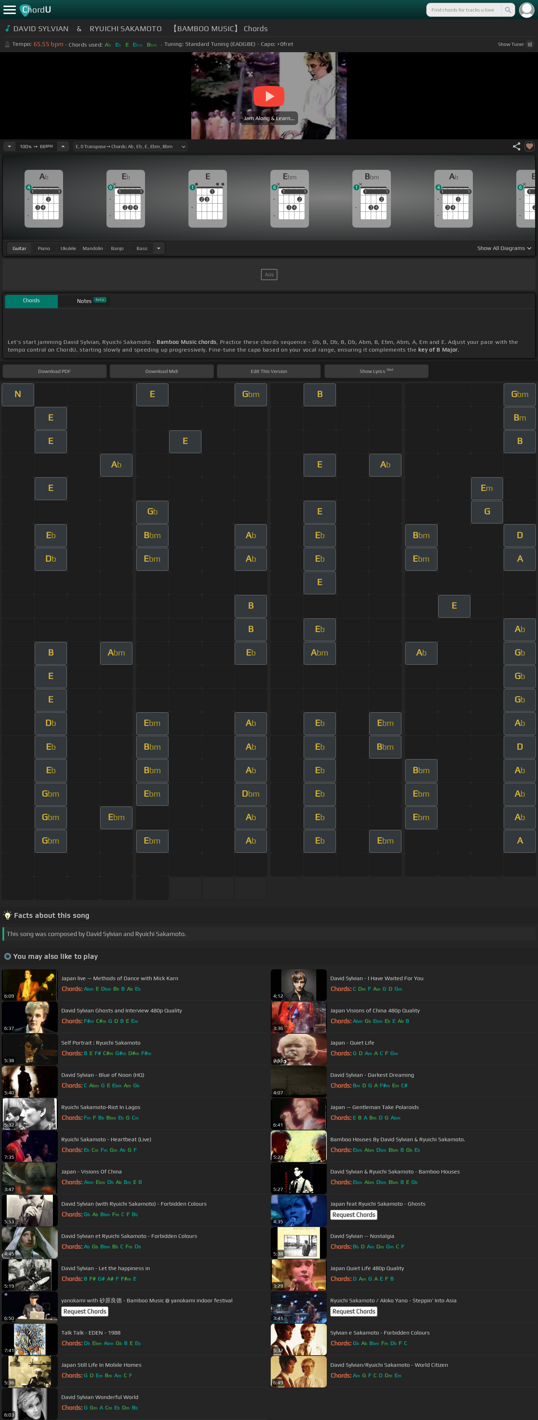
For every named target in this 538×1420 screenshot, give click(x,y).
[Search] (507, 10)
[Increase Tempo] (63, 146)
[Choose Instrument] (158, 248)
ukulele (68, 248)
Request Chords (353, 1214)
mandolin (93, 248)
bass (142, 248)
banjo (117, 248)
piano (44, 248)
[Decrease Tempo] (9, 146)
